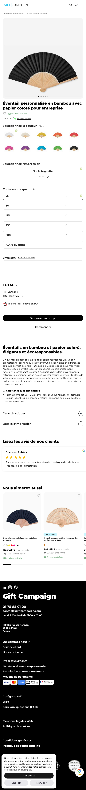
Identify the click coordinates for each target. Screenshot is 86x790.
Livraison (19, 257)
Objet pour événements (13, 13)
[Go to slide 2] (41, 96)
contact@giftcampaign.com (22, 611)
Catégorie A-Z (12, 696)
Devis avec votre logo (43, 318)
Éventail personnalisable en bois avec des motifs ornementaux (60, 539)
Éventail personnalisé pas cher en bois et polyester (20, 539)
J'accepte (28, 775)
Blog (6, 701)
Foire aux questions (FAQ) (20, 707)
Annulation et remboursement (23, 671)
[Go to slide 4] (45, 96)
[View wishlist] (76, 5)
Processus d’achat (15, 661)
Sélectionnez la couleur (23, 125)
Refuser (41, 782)
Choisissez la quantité (19, 189)
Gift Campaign (29, 596)
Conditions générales (17, 740)
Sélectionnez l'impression (21, 163)
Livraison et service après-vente (24, 666)
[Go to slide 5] (47, 96)
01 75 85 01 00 (14, 607)
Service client (12, 647)
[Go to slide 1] (38, 96)
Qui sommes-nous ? (16, 641)
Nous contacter (13, 652)
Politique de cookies (16, 726)
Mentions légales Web (18, 721)
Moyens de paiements (18, 676)
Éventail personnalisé (37, 13)
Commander (43, 327)
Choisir (16, 782)
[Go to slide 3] (43, 96)
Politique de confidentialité (21, 745)
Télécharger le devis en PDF (21, 304)
